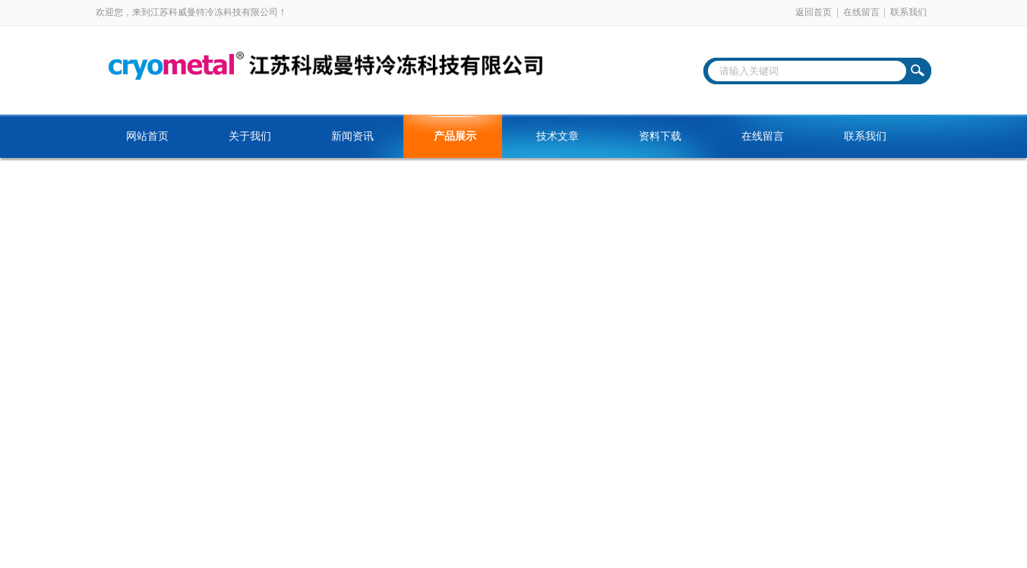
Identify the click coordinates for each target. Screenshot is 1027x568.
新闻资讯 (352, 136)
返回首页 (813, 12)
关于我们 (250, 136)
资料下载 (660, 136)
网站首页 (147, 136)
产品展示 (455, 136)
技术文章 (557, 136)
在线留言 (861, 12)
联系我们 (908, 12)
